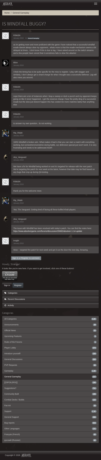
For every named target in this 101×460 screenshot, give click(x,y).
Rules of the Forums (50, 342)
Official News (50, 330)
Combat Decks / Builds (50, 399)
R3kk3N (16, 35)
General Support (50, 417)
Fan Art (50, 405)
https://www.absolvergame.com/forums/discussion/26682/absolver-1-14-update (47, 231)
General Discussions (50, 359)
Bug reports (50, 422)
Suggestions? (50, 388)
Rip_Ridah (17, 133)
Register (25, 258)
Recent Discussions (14, 299)
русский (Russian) (50, 440)
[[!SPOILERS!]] (50, 382)
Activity (9, 305)
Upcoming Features (50, 336)
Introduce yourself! (50, 353)
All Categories (50, 318)
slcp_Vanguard (19, 157)
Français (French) (50, 434)
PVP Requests (50, 365)
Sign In (15, 258)
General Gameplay (33, 38)
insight (16, 240)
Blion (15, 62)
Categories (10, 293)
